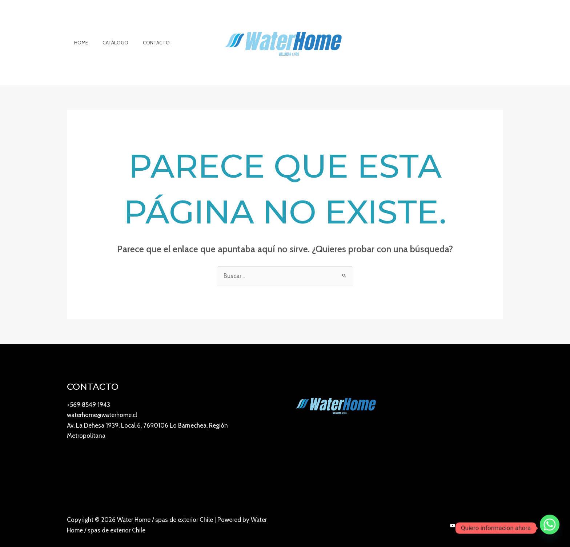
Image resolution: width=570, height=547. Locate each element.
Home (79, 42)
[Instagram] (468, 525)
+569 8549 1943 (88, 404)
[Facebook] (484, 525)
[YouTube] (452, 525)
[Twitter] (500, 525)
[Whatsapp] (549, 528)
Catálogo (109, 42)
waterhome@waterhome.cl (102, 415)
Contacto (145, 42)
